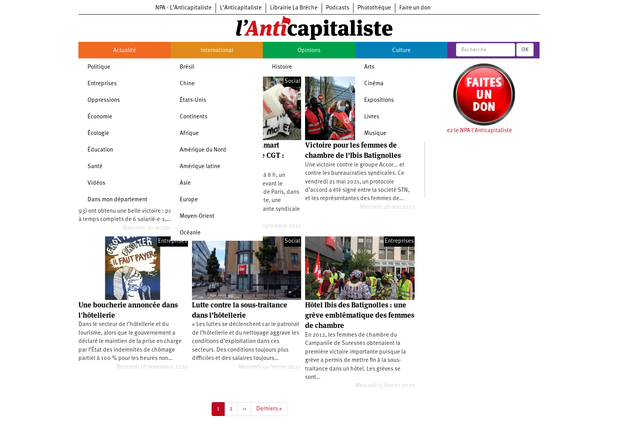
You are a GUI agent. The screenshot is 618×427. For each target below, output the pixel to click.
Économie (99, 117)
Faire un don (414, 8)
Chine (187, 84)
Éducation (100, 150)
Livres (371, 117)
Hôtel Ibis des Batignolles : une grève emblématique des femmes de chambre (359, 315)
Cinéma (373, 84)
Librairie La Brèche (294, 8)
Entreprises (102, 84)
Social (292, 81)
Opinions (309, 51)
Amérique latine (200, 167)
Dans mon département (117, 200)
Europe (189, 200)
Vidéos (96, 183)
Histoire (282, 67)
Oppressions (103, 100)
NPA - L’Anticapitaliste (183, 8)
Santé (94, 167)
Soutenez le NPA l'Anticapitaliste (470, 131)
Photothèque (374, 8)
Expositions (379, 100)
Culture (401, 51)
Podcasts (337, 8)
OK (525, 49)
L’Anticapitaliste (241, 8)
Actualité (124, 51)
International (217, 51)
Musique (375, 134)
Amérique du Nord (203, 150)
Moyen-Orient (197, 216)
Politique (98, 67)
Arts (369, 67)
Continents (193, 117)
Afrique (189, 134)
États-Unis (193, 100)
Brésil (187, 67)
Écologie (98, 134)
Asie (185, 183)
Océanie (190, 233)
